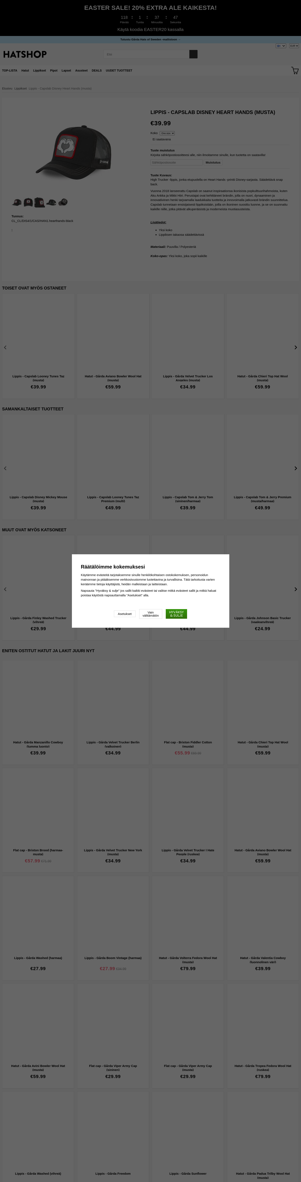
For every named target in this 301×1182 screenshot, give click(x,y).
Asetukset (125, 614)
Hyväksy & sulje (176, 614)
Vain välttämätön (151, 614)
